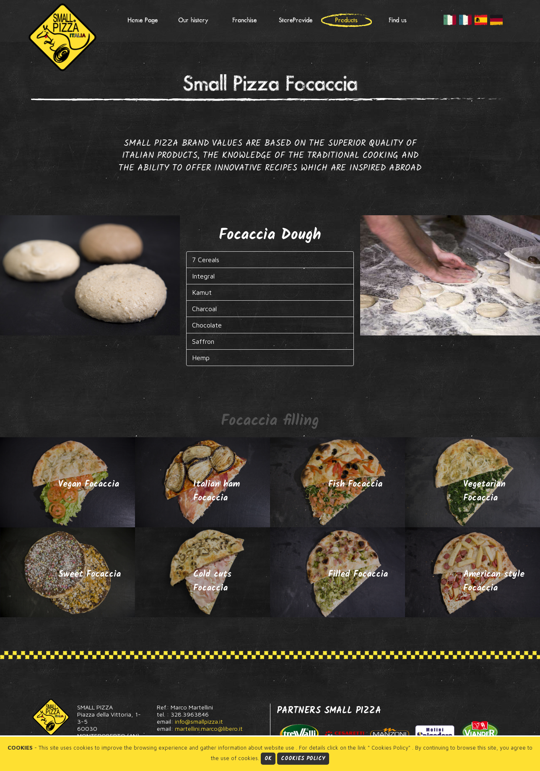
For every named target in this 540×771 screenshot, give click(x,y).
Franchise (244, 20)
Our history (193, 20)
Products (346, 20)
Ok (268, 758)
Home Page (142, 20)
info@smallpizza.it (199, 721)
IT (450, 20)
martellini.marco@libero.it (209, 728)
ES (481, 20)
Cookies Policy (303, 758)
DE (496, 20)
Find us (398, 20)
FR (465, 20)
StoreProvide (295, 20)
